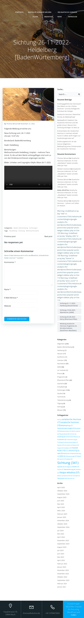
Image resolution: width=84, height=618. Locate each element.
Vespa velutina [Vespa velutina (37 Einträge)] (69, 472)
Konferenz (61, 357)
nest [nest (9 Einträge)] (60, 453)
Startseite (19, 12)
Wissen (60, 410)
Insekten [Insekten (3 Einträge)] (67, 448)
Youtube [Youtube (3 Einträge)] (76, 475)
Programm (61, 377)
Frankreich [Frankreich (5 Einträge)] (61, 439)
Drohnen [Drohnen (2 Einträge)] (72, 434)
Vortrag (60, 407)
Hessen (60, 354)
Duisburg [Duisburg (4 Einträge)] (61, 437)
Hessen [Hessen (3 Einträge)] (60, 445)
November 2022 (63, 573)
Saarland (60, 383)
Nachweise (61, 364)
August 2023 (61, 547)
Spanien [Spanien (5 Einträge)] (61, 467)
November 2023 (63, 540)
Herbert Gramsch (63, 169)
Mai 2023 (60, 557)
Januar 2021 (61, 587)
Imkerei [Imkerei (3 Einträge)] (75, 445)
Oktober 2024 (62, 524)
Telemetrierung (63, 400)
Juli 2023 (60, 550)
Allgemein (61, 344)
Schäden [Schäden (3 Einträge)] (68, 459)
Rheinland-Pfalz (63, 380)
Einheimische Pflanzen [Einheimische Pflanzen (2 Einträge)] (73, 436)
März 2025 (61, 511)
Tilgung (60, 403)
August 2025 (61, 497)
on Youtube (61, 370)
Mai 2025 (60, 504)
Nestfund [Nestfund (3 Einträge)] (67, 453)
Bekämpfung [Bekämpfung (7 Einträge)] (67, 425)
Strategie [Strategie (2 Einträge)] (68, 466)
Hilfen (36, 16)
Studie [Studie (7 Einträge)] (75, 466)
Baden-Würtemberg (21, 228)
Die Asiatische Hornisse (68, 12)
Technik (60, 397)
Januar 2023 (61, 567)
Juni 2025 (60, 501)
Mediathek (48, 16)
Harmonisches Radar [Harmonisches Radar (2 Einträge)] (71, 442)
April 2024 (61, 537)
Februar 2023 (62, 564)
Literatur (60, 360)
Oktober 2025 (62, 491)
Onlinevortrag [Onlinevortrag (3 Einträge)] (71, 456)
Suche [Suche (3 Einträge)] (60, 469)
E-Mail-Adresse (11, 298)
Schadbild (61, 387)
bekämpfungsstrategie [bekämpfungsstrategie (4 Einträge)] (65, 428)
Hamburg (60, 350)
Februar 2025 (62, 514)
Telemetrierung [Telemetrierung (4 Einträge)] (69, 469)
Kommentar (10, 262)
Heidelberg (13, 231)
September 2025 (63, 494)
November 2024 (63, 520)
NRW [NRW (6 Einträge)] (62, 456)
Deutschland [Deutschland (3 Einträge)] (64, 434)
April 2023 (61, 560)
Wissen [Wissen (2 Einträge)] (60, 475)
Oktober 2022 (62, 577)
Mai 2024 (60, 534)
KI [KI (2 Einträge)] (67, 450)
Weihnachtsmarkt (32, 231)
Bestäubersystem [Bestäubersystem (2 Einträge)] (65, 431)
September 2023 (63, 544)
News (61, 16)
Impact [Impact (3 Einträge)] (60, 448)
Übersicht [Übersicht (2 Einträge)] (70, 478)
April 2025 (61, 507)
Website (7, 306)
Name (7, 289)
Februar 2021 (62, 584)
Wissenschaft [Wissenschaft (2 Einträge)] (67, 475)
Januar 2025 (61, 517)
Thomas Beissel (12, 124)
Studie (59, 393)
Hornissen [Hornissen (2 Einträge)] (68, 445)
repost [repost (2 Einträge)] (62, 459)
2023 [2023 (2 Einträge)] (59, 419)
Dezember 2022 (63, 570)
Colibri (73, 615)
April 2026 (61, 487)
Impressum (73, 16)
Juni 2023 (60, 554)
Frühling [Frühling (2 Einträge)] (60, 442)
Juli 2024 (60, 530)
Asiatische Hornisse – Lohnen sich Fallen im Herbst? (68, 203)
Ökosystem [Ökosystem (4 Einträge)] (62, 478)
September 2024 (63, 527)
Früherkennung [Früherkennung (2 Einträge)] (72, 439)
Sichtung (21, 231)
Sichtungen (33, 228)
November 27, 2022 (28, 124)
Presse (59, 373)
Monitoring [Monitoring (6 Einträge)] (74, 451)
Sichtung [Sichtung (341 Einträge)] (68, 462)
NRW (59, 367)
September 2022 (63, 580)
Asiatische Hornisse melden (40, 12)
